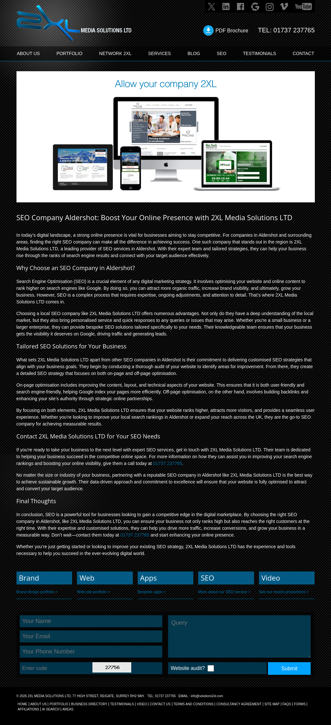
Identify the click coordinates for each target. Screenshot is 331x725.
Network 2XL (115, 53)
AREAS (67, 709)
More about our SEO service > (224, 592)
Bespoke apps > (152, 592)
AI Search (50, 709)
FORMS (299, 704)
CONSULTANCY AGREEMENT (238, 704)
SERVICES (159, 53)
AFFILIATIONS (28, 709)
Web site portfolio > (93, 592)
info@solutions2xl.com (207, 696)
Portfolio (58, 704)
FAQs (287, 704)
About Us (38, 704)
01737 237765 (294, 30)
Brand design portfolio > (37, 592)
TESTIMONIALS (259, 53)
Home (22, 704)
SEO (221, 53)
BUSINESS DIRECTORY (89, 704)
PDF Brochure (231, 30)
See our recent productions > (284, 592)
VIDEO (142, 704)
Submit (289, 668)
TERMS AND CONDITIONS (194, 704)
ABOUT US (28, 53)
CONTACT (303, 53)
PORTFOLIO (70, 53)
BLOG (193, 53)
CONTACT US (160, 704)
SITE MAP (272, 704)
